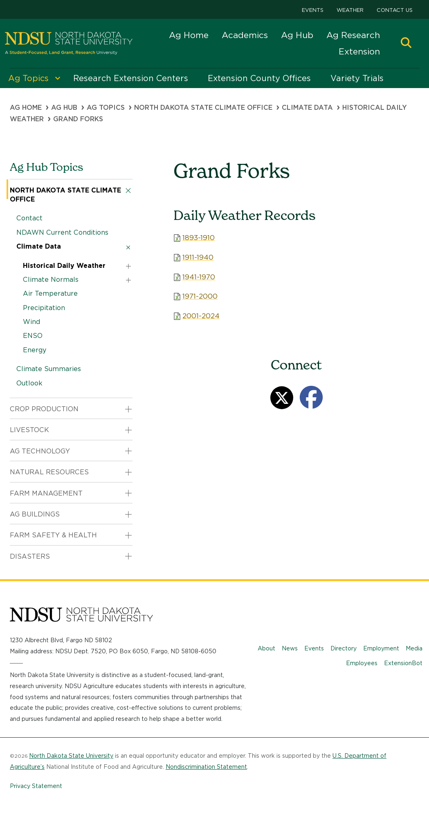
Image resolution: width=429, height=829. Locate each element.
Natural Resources (49, 472)
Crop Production (44, 409)
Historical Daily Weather (64, 266)
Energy (34, 350)
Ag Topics (106, 107)
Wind (31, 322)
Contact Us (395, 10)
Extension (359, 51)
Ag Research (353, 35)
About (266, 648)
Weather (350, 10)
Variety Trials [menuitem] (357, 78)
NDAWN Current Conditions (62, 232)
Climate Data (307, 107)
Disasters (30, 556)
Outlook (29, 383)
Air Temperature (50, 293)
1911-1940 (197, 257)
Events (312, 10)
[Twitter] (281, 397)
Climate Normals (51, 279)
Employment (381, 648)
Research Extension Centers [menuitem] (130, 78)
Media (414, 648)
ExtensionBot (403, 663)
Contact (29, 218)
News (290, 648)
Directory (343, 648)
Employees (361, 663)
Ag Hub (297, 35)
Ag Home (189, 35)
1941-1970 (198, 277)
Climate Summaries (48, 369)
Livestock (29, 430)
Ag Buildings (35, 514)
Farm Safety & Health (53, 535)
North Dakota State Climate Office (203, 107)
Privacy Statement (36, 786)
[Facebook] (311, 397)
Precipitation (44, 308)
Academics (245, 35)
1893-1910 (198, 237)
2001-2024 (201, 316)
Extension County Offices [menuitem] (259, 78)
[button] (406, 44)
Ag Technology (40, 451)
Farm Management (46, 493)
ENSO (33, 336)
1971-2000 (200, 296)
